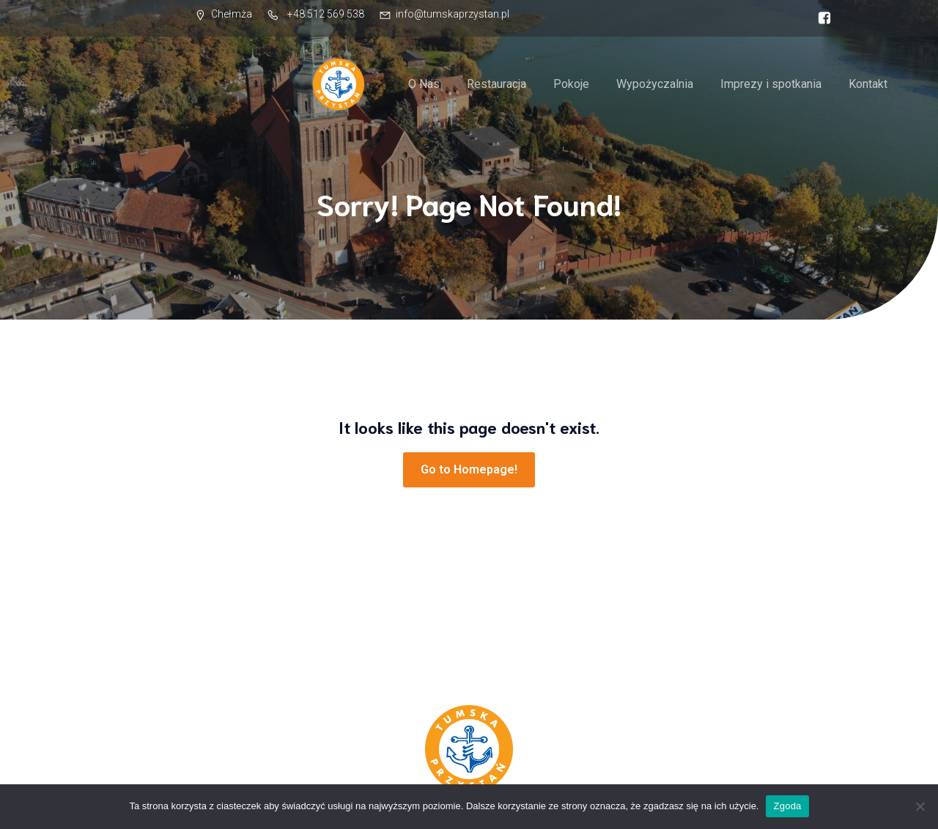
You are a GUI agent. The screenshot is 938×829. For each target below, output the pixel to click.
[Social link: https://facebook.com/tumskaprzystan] (821, 18)
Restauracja (496, 84)
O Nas (424, 84)
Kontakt (868, 84)
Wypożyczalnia (654, 84)
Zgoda (787, 805)
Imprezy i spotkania (770, 84)
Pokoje (571, 84)
